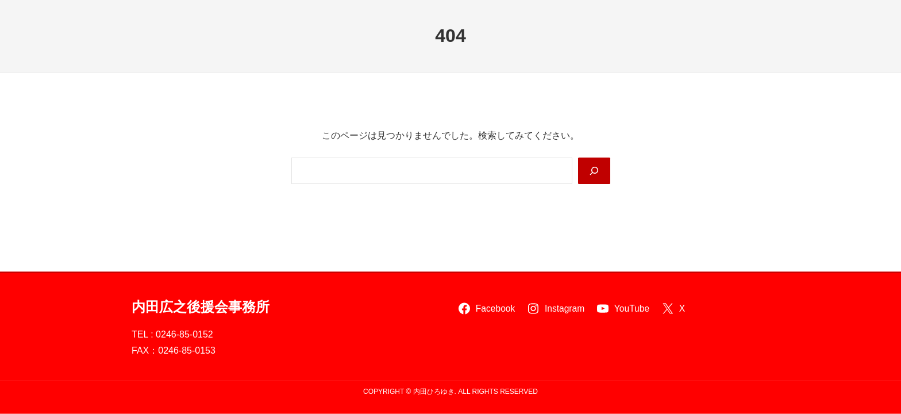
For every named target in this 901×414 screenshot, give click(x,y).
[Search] (594, 171)
